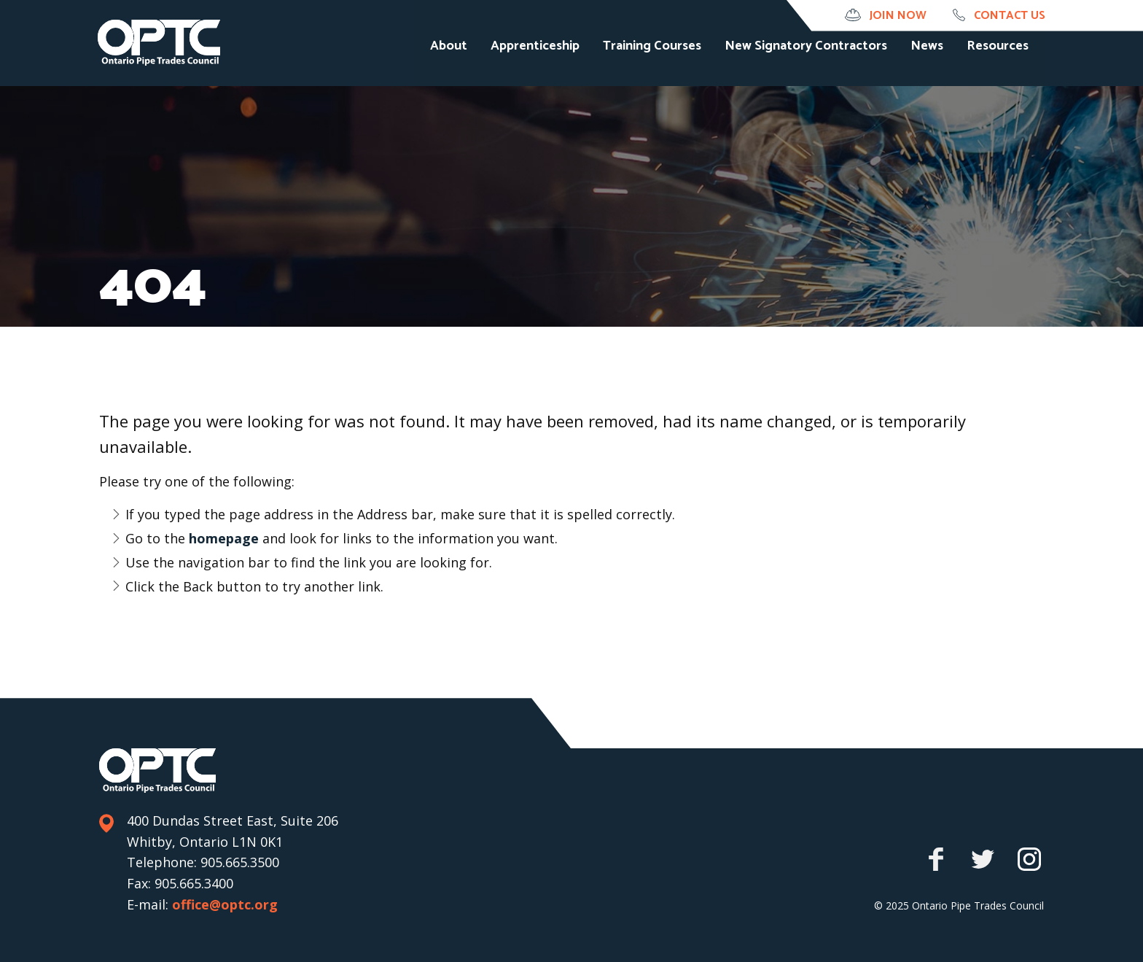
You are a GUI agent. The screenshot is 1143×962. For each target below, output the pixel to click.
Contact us (1009, 16)
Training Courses (669, 63)
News (943, 63)
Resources (1014, 63)
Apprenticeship (551, 63)
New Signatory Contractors (822, 63)
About (465, 63)
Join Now (898, 16)
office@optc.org (225, 904)
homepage (225, 538)
